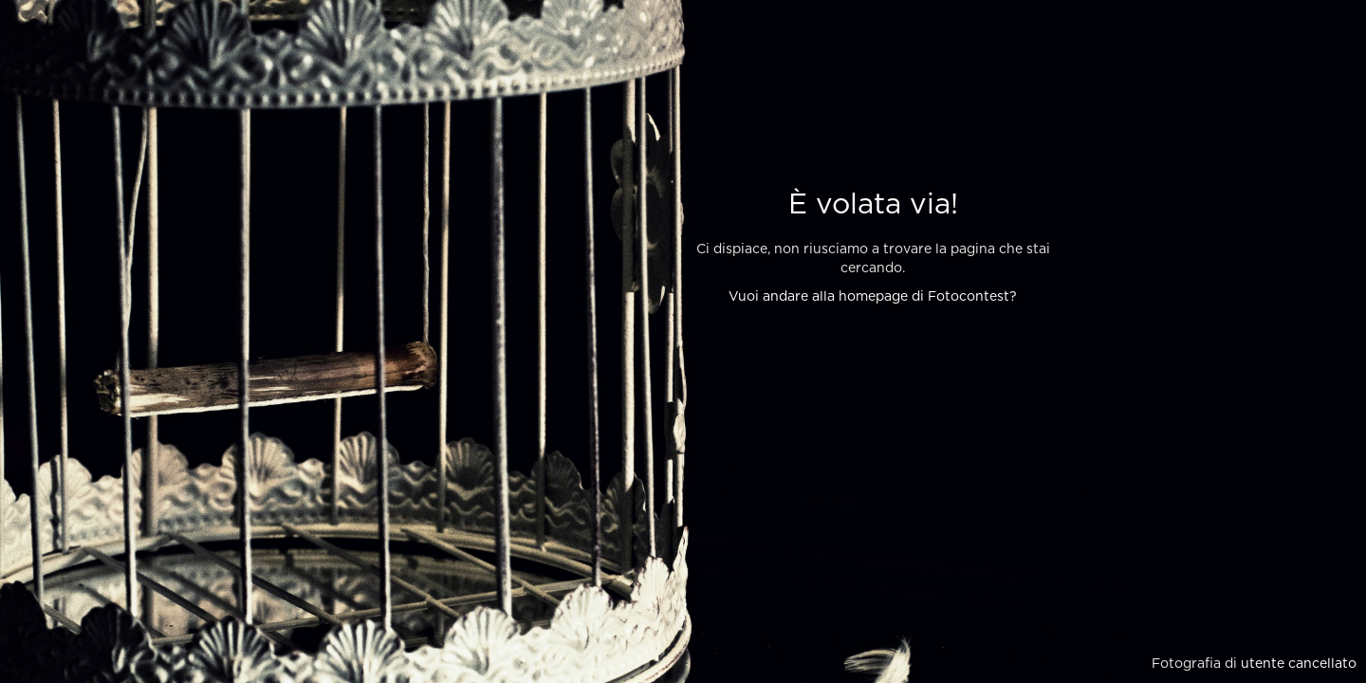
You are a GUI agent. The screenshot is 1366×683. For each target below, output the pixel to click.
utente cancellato (1299, 664)
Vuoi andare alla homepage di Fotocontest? (873, 297)
